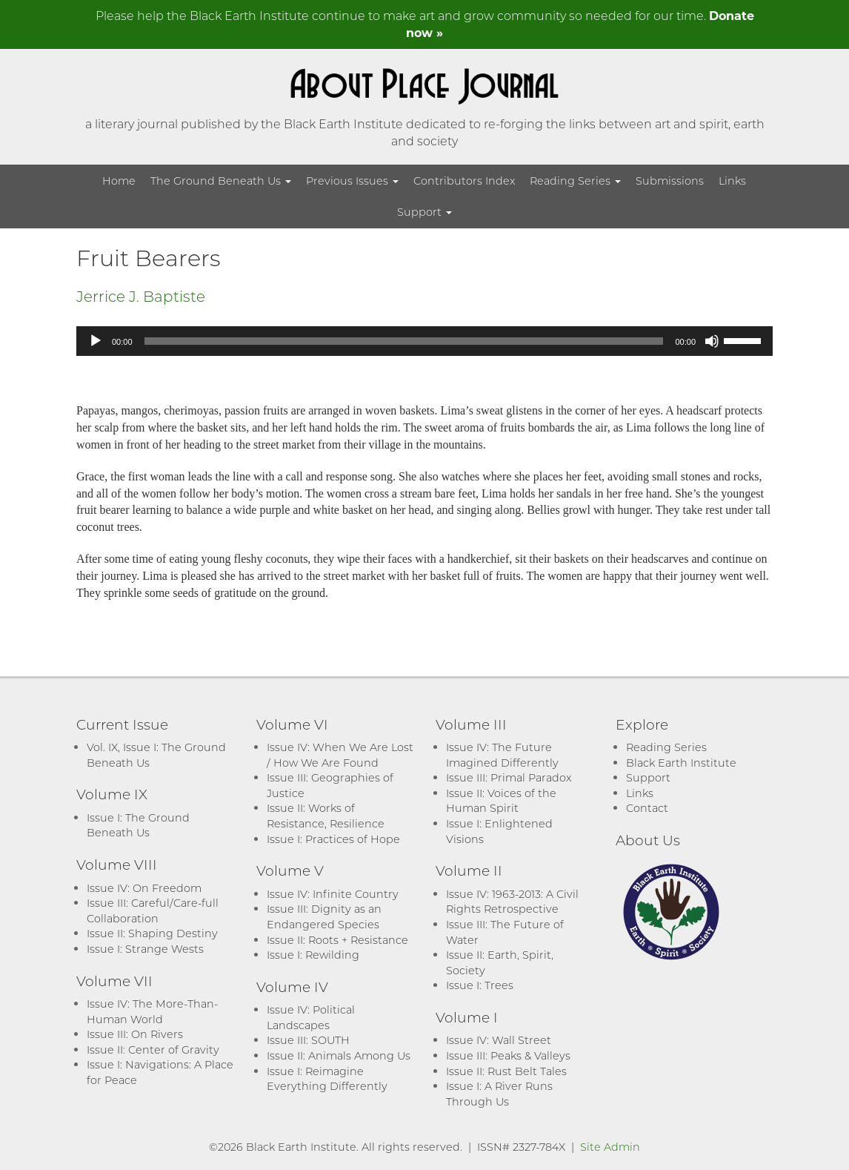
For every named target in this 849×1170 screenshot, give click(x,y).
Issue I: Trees (479, 985)
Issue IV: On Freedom (144, 888)
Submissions (670, 180)
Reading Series (575, 180)
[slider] (404, 341)
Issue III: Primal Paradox (508, 777)
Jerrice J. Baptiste (140, 295)
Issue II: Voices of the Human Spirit (501, 801)
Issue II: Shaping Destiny (152, 933)
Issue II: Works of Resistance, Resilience (325, 815)
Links (732, 180)
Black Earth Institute (681, 763)
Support (424, 212)
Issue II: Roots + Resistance (337, 940)
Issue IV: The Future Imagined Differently (502, 755)
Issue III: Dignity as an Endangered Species (324, 916)
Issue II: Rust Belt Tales (506, 1071)
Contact (647, 808)
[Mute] (712, 341)
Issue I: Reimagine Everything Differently (327, 1079)
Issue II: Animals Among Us (338, 1055)
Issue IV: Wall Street (498, 1040)
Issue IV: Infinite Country (333, 894)
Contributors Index (464, 180)
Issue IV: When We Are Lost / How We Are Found (340, 755)
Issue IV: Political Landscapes (311, 1017)
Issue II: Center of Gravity (153, 1049)
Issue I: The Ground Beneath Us (138, 825)
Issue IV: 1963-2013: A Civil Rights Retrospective (512, 901)
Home (119, 180)
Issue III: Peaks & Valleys (508, 1055)
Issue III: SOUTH (308, 1040)
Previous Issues (352, 180)
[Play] (95, 341)
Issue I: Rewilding (313, 955)
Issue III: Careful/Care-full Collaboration (153, 910)
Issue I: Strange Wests (145, 949)
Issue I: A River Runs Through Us (499, 1093)
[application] (424, 341)
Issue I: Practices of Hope (333, 839)
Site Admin (610, 1147)
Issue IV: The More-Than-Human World (152, 1011)
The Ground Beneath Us (220, 180)
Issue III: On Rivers (135, 1034)
